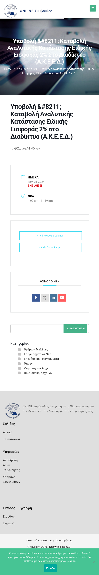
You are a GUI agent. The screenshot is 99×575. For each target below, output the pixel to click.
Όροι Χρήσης (64, 540)
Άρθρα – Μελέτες (36, 349)
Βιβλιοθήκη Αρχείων (38, 373)
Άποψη (29, 363)
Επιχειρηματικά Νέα (37, 354)
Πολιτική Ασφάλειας (39, 540)
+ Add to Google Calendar (50, 235)
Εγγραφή (9, 523)
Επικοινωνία (11, 439)
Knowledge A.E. (60, 547)
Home (8, 69)
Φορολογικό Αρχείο (38, 368)
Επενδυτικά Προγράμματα (41, 359)
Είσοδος (9, 516)
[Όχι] (94, 564)
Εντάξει (50, 568)
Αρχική (8, 432)
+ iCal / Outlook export (51, 247)
